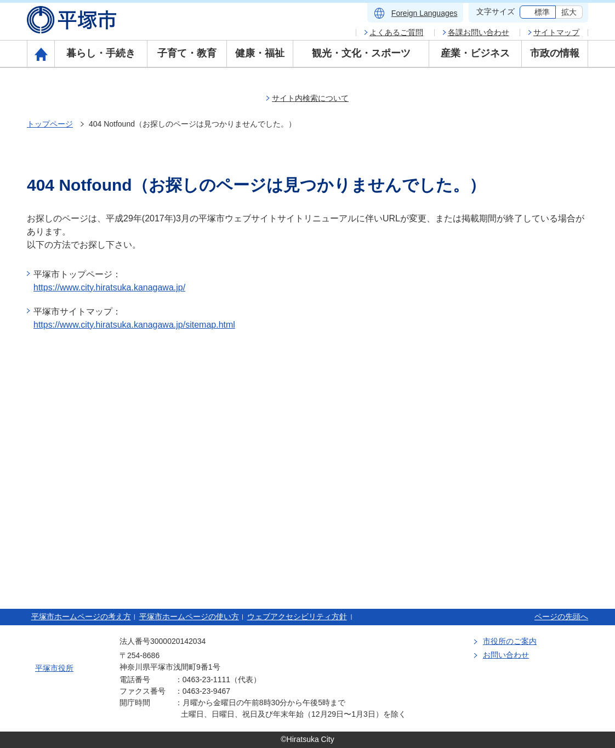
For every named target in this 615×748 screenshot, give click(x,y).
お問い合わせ (506, 654)
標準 (542, 12)
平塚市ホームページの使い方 (189, 616)
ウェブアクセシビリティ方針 (297, 616)
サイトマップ (556, 32)
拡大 (569, 12)
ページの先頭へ (561, 616)
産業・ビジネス (475, 53)
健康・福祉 (259, 53)
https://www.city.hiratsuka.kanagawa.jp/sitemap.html (134, 324)
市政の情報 (554, 53)
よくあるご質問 (396, 32)
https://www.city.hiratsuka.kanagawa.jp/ (109, 287)
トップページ (50, 123)
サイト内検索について (310, 98)
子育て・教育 (187, 53)
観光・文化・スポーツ (361, 53)
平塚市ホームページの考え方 (81, 616)
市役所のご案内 (510, 641)
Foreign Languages (424, 13)
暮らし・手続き (100, 53)
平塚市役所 (54, 668)
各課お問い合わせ (478, 32)
